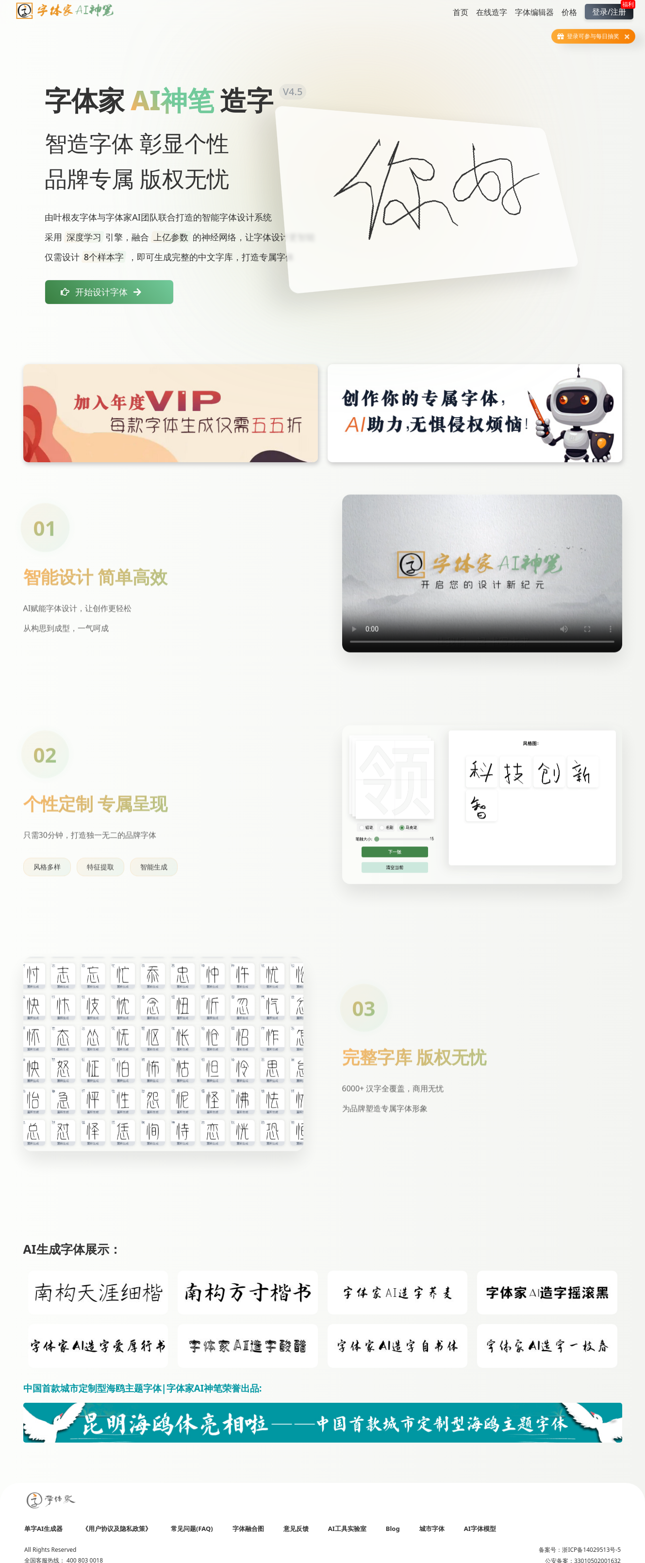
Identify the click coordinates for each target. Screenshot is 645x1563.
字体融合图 (248, 1528)
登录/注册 (612, 10)
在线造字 (491, 12)
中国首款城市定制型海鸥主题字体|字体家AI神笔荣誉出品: (142, 1388)
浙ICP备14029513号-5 (591, 1550)
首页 (460, 12)
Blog (393, 1528)
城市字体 (432, 1528)
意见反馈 (296, 1528)
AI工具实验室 (347, 1528)
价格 (569, 12)
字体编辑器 (534, 12)
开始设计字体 (101, 292)
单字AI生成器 (43, 1528)
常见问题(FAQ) (192, 1528)
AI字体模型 (480, 1528)
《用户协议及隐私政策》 (116, 1528)
